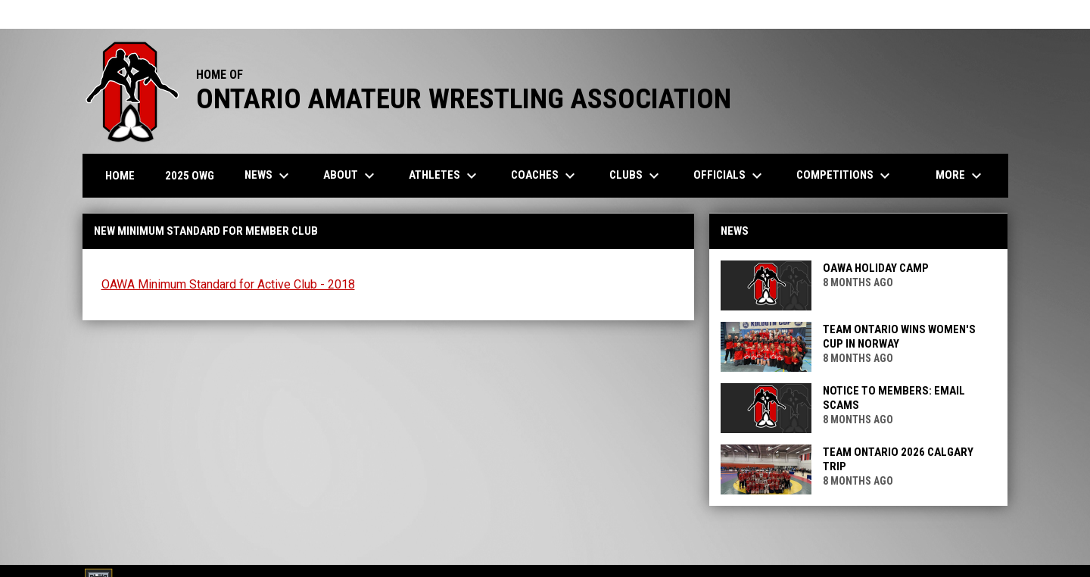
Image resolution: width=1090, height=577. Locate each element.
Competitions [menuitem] (845, 176)
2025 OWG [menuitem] (189, 175)
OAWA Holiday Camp (876, 268)
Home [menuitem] (120, 175)
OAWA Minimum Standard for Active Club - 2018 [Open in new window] (228, 284)
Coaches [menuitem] (545, 176)
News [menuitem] (268, 176)
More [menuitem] (961, 176)
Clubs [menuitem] (636, 176)
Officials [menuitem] (729, 176)
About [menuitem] (350, 176)
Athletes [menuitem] (445, 176)
